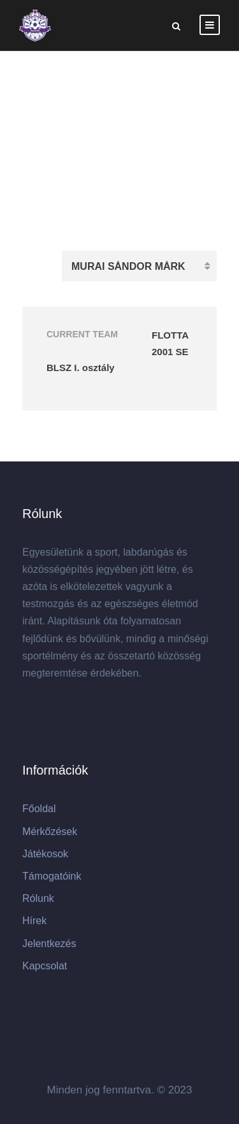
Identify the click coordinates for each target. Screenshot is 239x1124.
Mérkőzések (49, 831)
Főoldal (38, 808)
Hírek (34, 920)
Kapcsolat (44, 965)
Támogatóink (52, 876)
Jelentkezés (49, 943)
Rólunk (38, 898)
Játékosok (45, 853)
